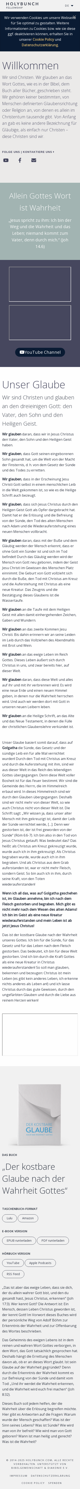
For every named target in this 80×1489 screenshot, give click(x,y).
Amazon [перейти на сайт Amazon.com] (28, 1218)
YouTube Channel (40, 352)
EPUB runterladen (19, 1240)
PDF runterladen (52, 1240)
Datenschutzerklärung (40, 45)
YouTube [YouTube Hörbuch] (13, 1263)
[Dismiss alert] (74, 16)
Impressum (19, 1476)
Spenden (55, 1483)
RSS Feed (13, 1274)
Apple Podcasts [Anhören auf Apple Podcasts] (40, 1263)
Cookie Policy (43, 39)
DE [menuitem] (67, 5)
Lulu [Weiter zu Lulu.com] (9, 1218)
